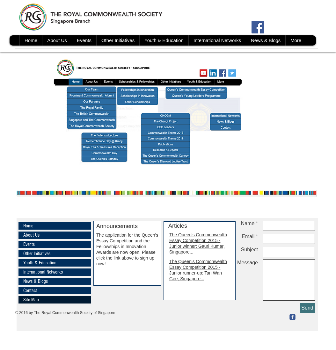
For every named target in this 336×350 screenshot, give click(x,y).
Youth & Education (39, 263)
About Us (31, 235)
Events (29, 244)
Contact (30, 290)
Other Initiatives (36, 253)
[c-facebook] (292, 317)
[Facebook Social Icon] (258, 27)
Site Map (31, 300)
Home (28, 226)
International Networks (43, 272)
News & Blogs (35, 281)
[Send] (307, 308)
